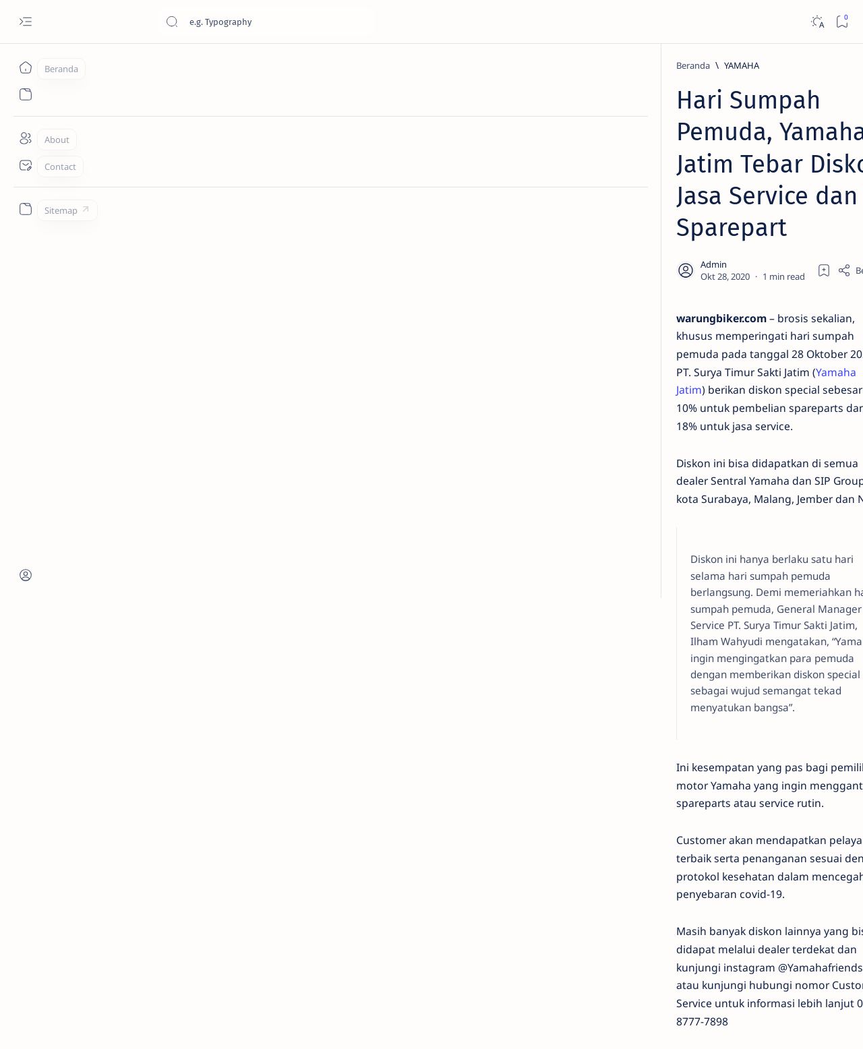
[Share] (589, 172)
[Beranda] (25, 67)
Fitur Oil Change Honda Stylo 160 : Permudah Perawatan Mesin (742, 495)
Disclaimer (692, 962)
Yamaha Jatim (337, 235)
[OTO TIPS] (782, 814)
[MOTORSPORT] (684, 915)
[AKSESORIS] (684, 848)
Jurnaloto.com (126, 1023)
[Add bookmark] (551, 172)
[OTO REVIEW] (782, 915)
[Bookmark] (842, 22)
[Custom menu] (25, 209)
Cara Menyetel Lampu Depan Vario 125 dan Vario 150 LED (731, 303)
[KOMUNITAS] (782, 848)
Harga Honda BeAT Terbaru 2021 (739, 605)
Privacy (740, 962)
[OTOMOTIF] (684, 814)
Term (649, 962)
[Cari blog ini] (266, 21)
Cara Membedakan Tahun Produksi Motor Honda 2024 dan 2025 (740, 369)
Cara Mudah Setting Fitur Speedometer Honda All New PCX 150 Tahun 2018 (742, 724)
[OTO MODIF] (782, 881)
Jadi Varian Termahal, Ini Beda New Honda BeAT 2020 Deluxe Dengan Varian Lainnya (734, 236)
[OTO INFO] (684, 881)
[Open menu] (25, 22)
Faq (775, 962)
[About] (25, 138)
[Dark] (817, 22)
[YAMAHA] (151, 65)
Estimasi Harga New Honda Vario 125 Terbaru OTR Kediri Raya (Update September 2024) (741, 125)
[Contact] (25, 165)
